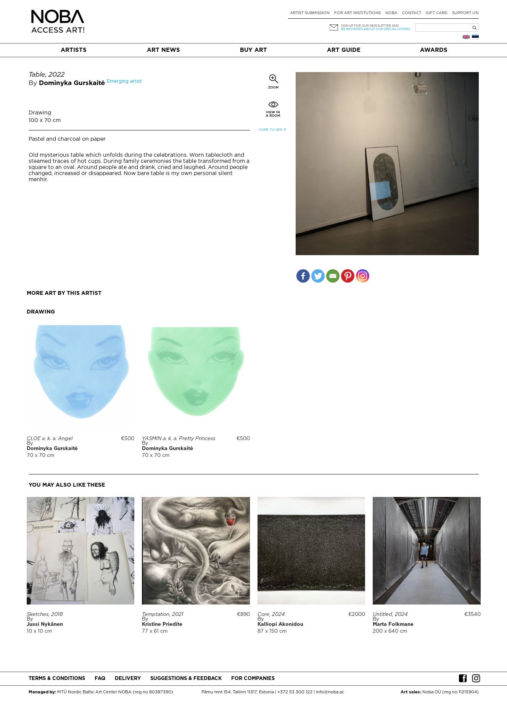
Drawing (40, 113)
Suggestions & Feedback (186, 679)
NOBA (391, 13)
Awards (433, 50)
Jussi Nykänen (45, 624)
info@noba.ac (330, 692)
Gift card (436, 13)
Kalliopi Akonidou (280, 624)
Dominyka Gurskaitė (72, 83)
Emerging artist (124, 81)
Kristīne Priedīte (162, 624)
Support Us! (465, 13)
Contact (411, 13)
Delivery (128, 679)
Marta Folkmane (393, 624)
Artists (74, 50)
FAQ (100, 679)
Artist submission (310, 13)
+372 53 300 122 (294, 692)
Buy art (253, 50)
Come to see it (272, 130)
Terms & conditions (57, 679)
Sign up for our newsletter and (370, 25)
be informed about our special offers (375, 29)
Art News (163, 50)
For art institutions (357, 13)
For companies (253, 679)
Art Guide (344, 50)
